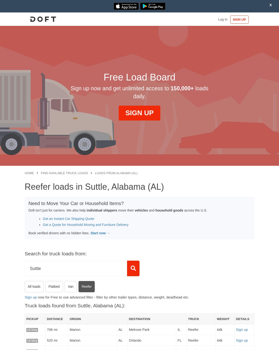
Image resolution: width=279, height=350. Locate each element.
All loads (34, 286)
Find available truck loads (64, 173)
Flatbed (54, 286)
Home (29, 173)
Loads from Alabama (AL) (116, 173)
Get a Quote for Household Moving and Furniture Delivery (85, 225)
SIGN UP (239, 19)
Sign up (31, 297)
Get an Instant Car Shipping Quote (68, 219)
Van (70, 286)
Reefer (87, 286)
